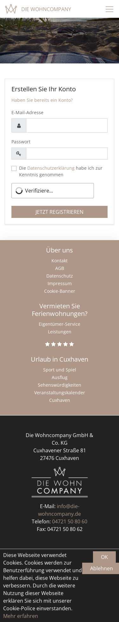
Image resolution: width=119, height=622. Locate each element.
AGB (59, 268)
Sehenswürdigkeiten (59, 385)
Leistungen (59, 332)
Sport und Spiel (59, 370)
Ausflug (60, 377)
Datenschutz (59, 276)
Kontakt (59, 261)
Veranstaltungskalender (59, 393)
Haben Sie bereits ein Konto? (42, 100)
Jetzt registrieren (59, 211)
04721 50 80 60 (69, 521)
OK (104, 556)
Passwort (20, 142)
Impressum (60, 283)
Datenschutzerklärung (51, 168)
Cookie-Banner (59, 291)
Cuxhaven (59, 400)
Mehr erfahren (20, 615)
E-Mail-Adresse (27, 112)
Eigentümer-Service (59, 324)
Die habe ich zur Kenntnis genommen (60, 171)
